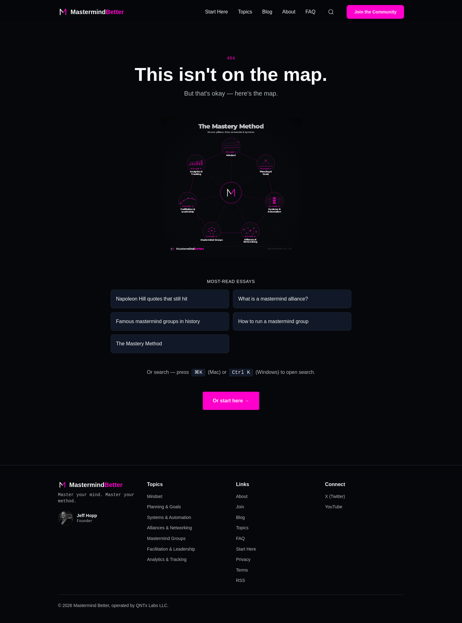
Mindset (154, 495)
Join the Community (375, 11)
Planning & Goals (164, 506)
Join (240, 506)
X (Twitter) (335, 495)
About (289, 11)
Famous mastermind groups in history (158, 321)
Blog (267, 11)
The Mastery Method (139, 343)
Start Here (216, 11)
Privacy (243, 558)
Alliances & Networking (169, 527)
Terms (242, 569)
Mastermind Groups (166, 537)
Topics (245, 11)
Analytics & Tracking (166, 558)
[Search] (331, 12)
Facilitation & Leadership (171, 548)
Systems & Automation (169, 516)
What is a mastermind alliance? (273, 298)
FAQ (310, 11)
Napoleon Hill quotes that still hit (151, 298)
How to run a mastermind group (273, 321)
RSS (240, 579)
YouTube (333, 506)
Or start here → (231, 400)
